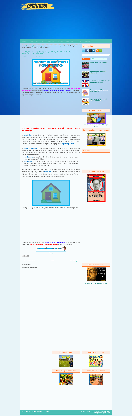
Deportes (34, 41)
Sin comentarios (38, 56)
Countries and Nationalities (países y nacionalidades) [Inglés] (100, 81)
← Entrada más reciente (28, 261)
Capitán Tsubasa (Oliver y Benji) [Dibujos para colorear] (98, 99)
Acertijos (60, 41)
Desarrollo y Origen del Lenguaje (35, 46)
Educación (25, 41)
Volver (51, 253)
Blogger (105, 283)
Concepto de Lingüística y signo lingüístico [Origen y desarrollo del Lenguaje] (47, 52)
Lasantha (107, 411)
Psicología (50, 41)
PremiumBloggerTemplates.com (102, 412)
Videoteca (79, 41)
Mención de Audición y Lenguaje (54, 46)
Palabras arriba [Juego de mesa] (98, 62)
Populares (86, 59)
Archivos (103, 59)
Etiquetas (94, 59)
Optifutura (26, 56)
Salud (42, 41)
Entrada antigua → (75, 261)
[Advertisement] (66, 24)
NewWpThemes (91, 411)
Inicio (23, 46)
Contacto (88, 41)
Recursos (69, 41)
